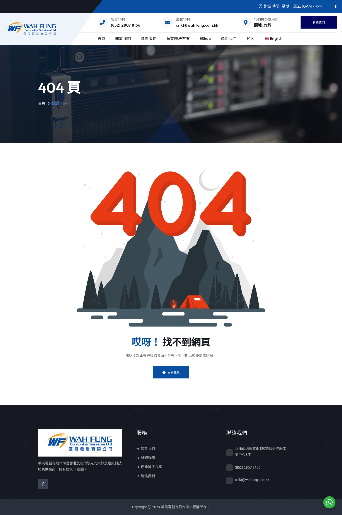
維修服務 (148, 38)
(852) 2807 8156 (125, 25)
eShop (205, 38)
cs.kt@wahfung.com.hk (197, 25)
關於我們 (123, 38)
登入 (250, 38)
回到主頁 (171, 372)
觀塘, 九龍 (262, 25)
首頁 (101, 38)
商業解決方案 (178, 38)
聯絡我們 (319, 22)
